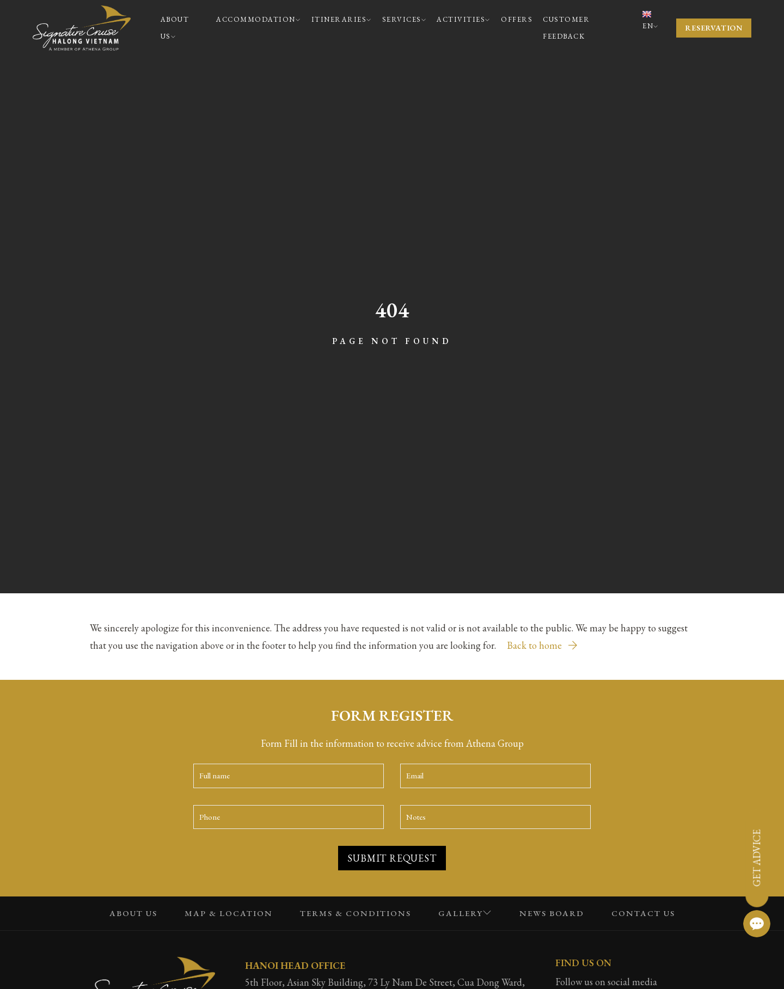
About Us (175, 28)
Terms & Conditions (355, 913)
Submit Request (391, 858)
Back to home (542, 645)
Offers (516, 19)
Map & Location (229, 913)
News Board (551, 913)
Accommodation (258, 19)
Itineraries (341, 19)
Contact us (643, 913)
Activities (464, 19)
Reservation (714, 28)
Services (404, 19)
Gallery (465, 913)
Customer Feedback (566, 28)
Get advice (756, 858)
